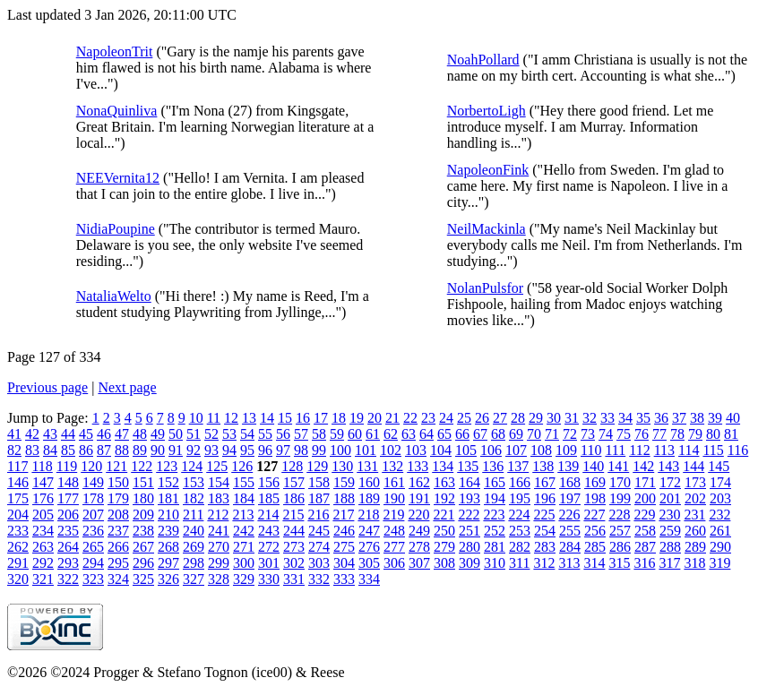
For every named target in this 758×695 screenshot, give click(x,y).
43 (50, 434)
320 (18, 579)
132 (392, 466)
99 (319, 450)
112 (639, 450)
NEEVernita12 (117, 177)
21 (392, 417)
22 (410, 417)
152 (168, 482)
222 (468, 514)
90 (158, 450)
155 (243, 482)
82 (14, 450)
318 (694, 563)
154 (218, 482)
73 (588, 434)
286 (620, 546)
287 (645, 546)
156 (269, 482)
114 (688, 450)
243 (269, 530)
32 (589, 417)
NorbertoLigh (486, 110)
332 (319, 579)
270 (218, 546)
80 (713, 434)
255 (570, 530)
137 (518, 466)
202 (695, 498)
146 (18, 482)
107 (516, 450)
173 (695, 482)
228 (619, 514)
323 (93, 579)
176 (43, 498)
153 (193, 482)
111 (615, 450)
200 (645, 498)
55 (265, 434)
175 (18, 498)
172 (670, 482)
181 (168, 498)
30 (554, 417)
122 (141, 466)
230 (669, 514)
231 (694, 514)
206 (68, 514)
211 (193, 514)
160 (369, 482)
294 (93, 563)
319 (719, 563)
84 (50, 450)
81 (731, 434)
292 (43, 563)
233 (18, 530)
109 (566, 450)
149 (93, 482)
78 (677, 434)
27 (500, 417)
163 (444, 482)
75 (623, 434)
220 (418, 514)
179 (118, 498)
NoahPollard (483, 59)
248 (394, 530)
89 (140, 450)
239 (168, 530)
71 (552, 434)
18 (339, 417)
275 (344, 546)
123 (166, 466)
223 (493, 514)
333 (344, 579)
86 (86, 450)
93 (211, 450)
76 (641, 434)
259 (670, 530)
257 (620, 530)
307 (419, 563)
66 (462, 434)
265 (93, 546)
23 (428, 417)
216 (318, 514)
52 (211, 434)
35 (643, 417)
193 (469, 498)
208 (118, 514)
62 (390, 434)
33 (607, 417)
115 (712, 450)
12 (231, 417)
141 (618, 466)
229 (644, 514)
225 (544, 514)
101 (365, 450)
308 (444, 563)
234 (43, 530)
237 (118, 530)
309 (469, 563)
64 (426, 434)
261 (720, 530)
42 (32, 434)
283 (545, 546)
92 (193, 450)
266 (118, 546)
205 (43, 514)
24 (446, 417)
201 (670, 498)
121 (116, 466)
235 (68, 530)
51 (193, 434)
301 (269, 563)
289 (695, 546)
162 (419, 482)
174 (720, 482)
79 (695, 434)
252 (494, 530)
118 (41, 466)
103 (415, 450)
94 (229, 450)
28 (518, 417)
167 (545, 482)
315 (619, 563)
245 (319, 530)
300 (243, 563)
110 (591, 450)
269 (193, 546)
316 (644, 563)
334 (369, 579)
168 (570, 482)
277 (394, 546)
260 (695, 530)
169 (595, 482)
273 (294, 546)
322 (68, 579)
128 (292, 466)
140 (593, 466)
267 (143, 546)
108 (541, 450)
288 (670, 546)
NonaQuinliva (117, 110)
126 (242, 466)
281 (494, 546)
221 (443, 514)
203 (720, 498)
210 (168, 514)
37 (679, 417)
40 (733, 417)
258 (645, 530)
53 (229, 434)
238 (143, 530)
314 (594, 563)
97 (283, 450)
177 (68, 498)
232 (719, 514)
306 (394, 563)
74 (606, 434)
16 (303, 417)
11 (213, 417)
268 (168, 546)
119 (66, 466)
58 (319, 434)
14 (267, 417)
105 (466, 450)
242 (243, 530)
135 (467, 466)
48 (140, 434)
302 (294, 563)
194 (494, 498)
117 (17, 466)
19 (356, 417)
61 (373, 434)
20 (374, 417)
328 (218, 579)
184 (243, 498)
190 (394, 498)
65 (444, 434)
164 (469, 482)
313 (569, 563)
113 (664, 450)
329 (243, 579)
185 (269, 498)
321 (43, 579)
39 (715, 417)
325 (143, 579)
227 (594, 514)
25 (464, 417)
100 (340, 450)
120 (91, 466)
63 (408, 434)
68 (498, 434)
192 (444, 498)
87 (104, 450)
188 (344, 498)
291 (18, 563)
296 (143, 563)
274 (319, 546)
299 (218, 563)
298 (193, 563)
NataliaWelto (113, 296)
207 (93, 514)
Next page (127, 387)
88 (122, 450)
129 (317, 466)
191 (419, 498)
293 (68, 563)
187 (319, 498)
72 (570, 434)
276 (369, 546)
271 (243, 546)
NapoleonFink (488, 169)
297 (168, 563)
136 (493, 466)
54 (247, 434)
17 (321, 417)
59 (337, 434)
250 (444, 530)
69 (516, 434)
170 (620, 482)
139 (568, 466)
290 (720, 546)
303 (319, 563)
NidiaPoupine (115, 228)
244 (294, 530)
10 (196, 417)
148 (68, 482)
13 (249, 417)
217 (343, 514)
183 (218, 498)
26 (482, 417)
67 (480, 434)
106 (491, 450)
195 (519, 498)
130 (342, 466)
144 (693, 466)
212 (217, 514)
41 (14, 434)
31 (571, 417)
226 (569, 514)
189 (369, 498)
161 (394, 482)
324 (118, 579)
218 (368, 514)
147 (43, 482)
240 (193, 530)
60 (355, 434)
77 (659, 434)
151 (143, 482)
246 (344, 530)
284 (570, 546)
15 (285, 417)
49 (158, 434)
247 (369, 530)
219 (393, 514)
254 (545, 530)
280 (469, 546)
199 (620, 498)
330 (269, 579)
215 (293, 514)
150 (118, 482)
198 (595, 498)
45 (86, 434)
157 (294, 482)
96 (265, 450)
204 (18, 514)
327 (193, 579)
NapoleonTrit (114, 51)
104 (441, 450)
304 (344, 563)
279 (444, 546)
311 (519, 563)
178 (93, 498)
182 (193, 498)
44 (68, 434)
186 (294, 498)
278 (419, 546)
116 (738, 450)
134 (442, 466)
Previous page (47, 387)
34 (625, 417)
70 (534, 434)
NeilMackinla (486, 228)
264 (68, 546)
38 (697, 417)
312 (544, 563)
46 (104, 434)
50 (175, 434)
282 (519, 546)
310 (494, 563)
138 (543, 466)
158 (319, 482)
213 (243, 514)
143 (668, 466)
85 (68, 450)
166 (519, 482)
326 (168, 579)
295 (118, 563)
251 (469, 530)
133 (417, 466)
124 (191, 466)
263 (43, 546)
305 (369, 563)
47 (122, 434)
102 (390, 450)
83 (32, 450)
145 (718, 466)
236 (93, 530)
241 (218, 530)
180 (143, 498)
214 (268, 514)
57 (301, 434)
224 (519, 514)
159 (344, 482)
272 (269, 546)
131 (367, 466)
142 (643, 466)
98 (301, 450)
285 (595, 546)
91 (175, 450)
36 (661, 417)
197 (570, 498)
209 (143, 514)
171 (645, 482)
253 (519, 530)
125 (217, 466)
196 (545, 498)
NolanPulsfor (485, 288)
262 (18, 546)
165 (494, 482)
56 (283, 434)
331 (294, 579)
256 (595, 530)
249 (419, 530)
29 (536, 417)
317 (669, 563)
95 (247, 450)
